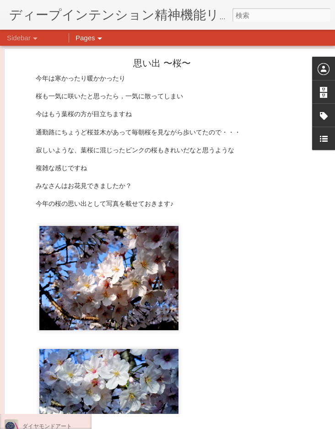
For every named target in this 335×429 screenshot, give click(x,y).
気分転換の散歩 (41, 385)
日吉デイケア (253, 384)
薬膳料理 (33, 405)
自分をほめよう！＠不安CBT (58, 364)
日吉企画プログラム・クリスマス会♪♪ (69, 344)
